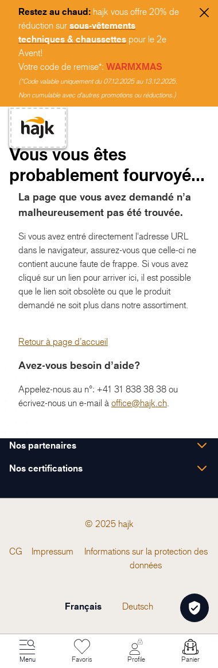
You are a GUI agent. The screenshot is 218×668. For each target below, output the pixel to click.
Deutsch (137, 606)
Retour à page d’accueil (63, 341)
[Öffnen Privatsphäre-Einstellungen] (194, 608)
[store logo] (37, 127)
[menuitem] (15, 551)
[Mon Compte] (136, 651)
